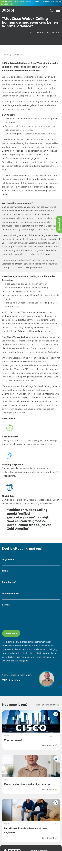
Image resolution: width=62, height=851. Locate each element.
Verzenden (11, 633)
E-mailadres (9, 582)
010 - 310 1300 (11, 680)
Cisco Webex (35, 331)
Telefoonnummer (11, 594)
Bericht (5, 605)
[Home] (11, 10)
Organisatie (8, 560)
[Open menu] (58, 11)
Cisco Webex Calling (17, 337)
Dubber (21, 331)
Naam (5, 571)
